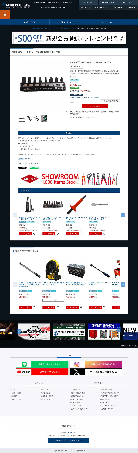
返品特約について (24, 159)
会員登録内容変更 (47, 396)
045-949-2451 (71, 432)
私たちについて (106, 399)
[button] (123, 214)
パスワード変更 (16, 393)
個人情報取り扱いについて (110, 393)
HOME (33, 28)
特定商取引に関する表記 (109, 396)
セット (74, 28)
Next (119, 329)
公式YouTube (118, 7)
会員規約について (107, 409)
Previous (19, 331)
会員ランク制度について (79, 409)
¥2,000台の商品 (105, 121)
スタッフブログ (76, 406)
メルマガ (129, 2)
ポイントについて (77, 399)
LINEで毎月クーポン (102, 7)
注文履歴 (14, 396)
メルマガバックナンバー (109, 406)
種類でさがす (30, 22)
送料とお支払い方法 (78, 393)
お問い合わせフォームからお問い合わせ (68, 440)
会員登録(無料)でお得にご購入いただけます (85, 97)
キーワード (109, 22)
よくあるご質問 (106, 390)
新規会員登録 (45, 393)
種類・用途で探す (42, 28)
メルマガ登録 (45, 399)
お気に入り (45, 390)
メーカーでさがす (70, 22)
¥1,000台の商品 (91, 121)
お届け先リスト (16, 399)
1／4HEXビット (66, 28)
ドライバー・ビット (54, 28)
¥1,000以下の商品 (77, 121)
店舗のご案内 (109, 2)
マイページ (89, 2)
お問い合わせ (131, 7)
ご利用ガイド (86, 7)
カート (5, 14)
